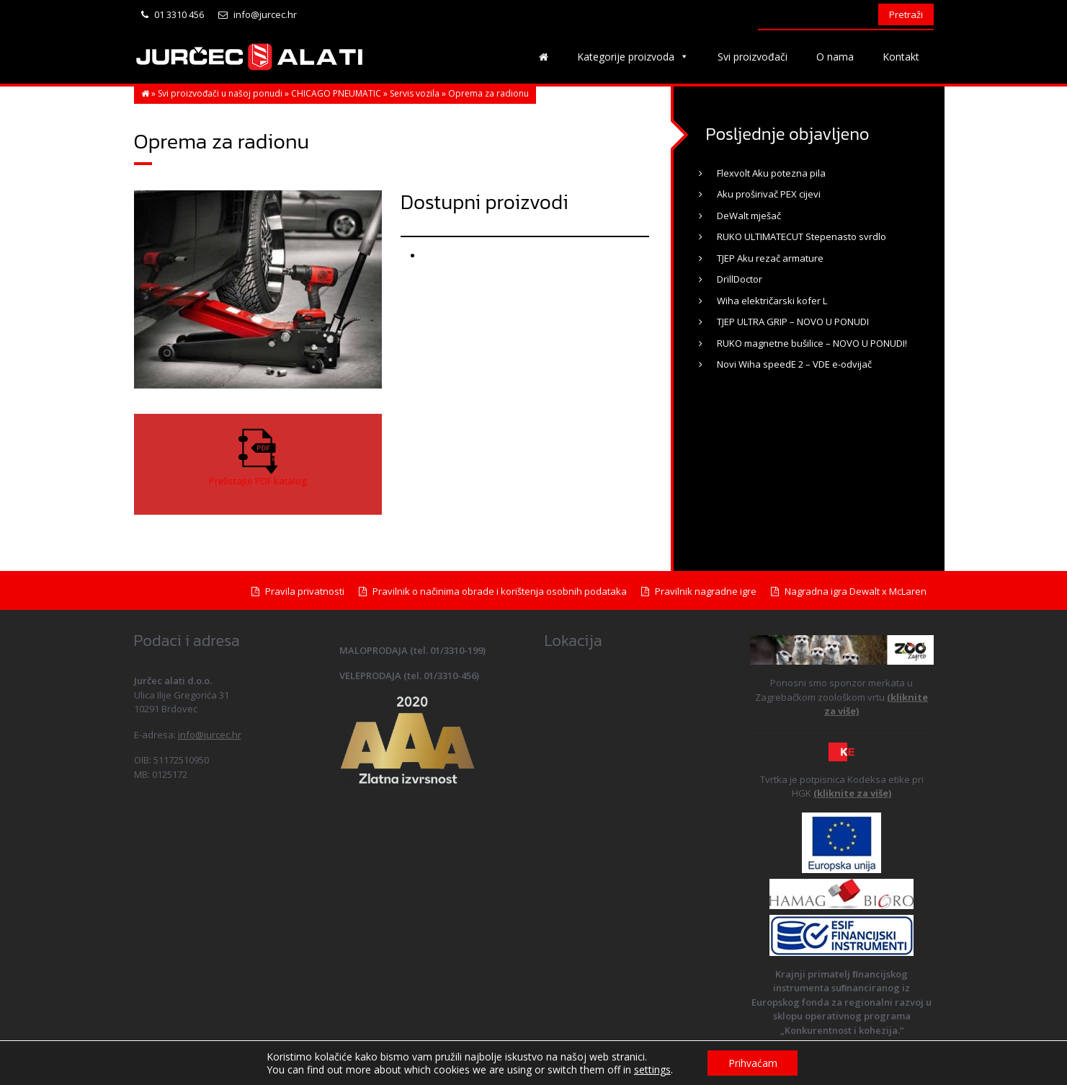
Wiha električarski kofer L (772, 300)
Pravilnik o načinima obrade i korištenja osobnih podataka (493, 591)
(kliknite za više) (852, 793)
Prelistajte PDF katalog (257, 480)
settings (651, 1069)
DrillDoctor (739, 279)
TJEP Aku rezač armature (770, 258)
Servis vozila (414, 93)
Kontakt (901, 56)
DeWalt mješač (749, 215)
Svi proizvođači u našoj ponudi (220, 93)
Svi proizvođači (752, 56)
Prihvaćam (752, 1062)
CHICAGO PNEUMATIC (336, 93)
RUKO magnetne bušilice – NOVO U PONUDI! (812, 343)
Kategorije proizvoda (633, 56)
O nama (835, 56)
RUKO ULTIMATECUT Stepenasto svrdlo (801, 236)
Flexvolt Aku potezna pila (771, 173)
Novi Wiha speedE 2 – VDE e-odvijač (794, 364)
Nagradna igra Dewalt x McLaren (849, 591)
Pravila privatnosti (297, 591)
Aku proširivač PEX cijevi (769, 193)
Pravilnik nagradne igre (698, 591)
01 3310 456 (172, 14)
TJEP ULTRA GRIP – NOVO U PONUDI (793, 321)
